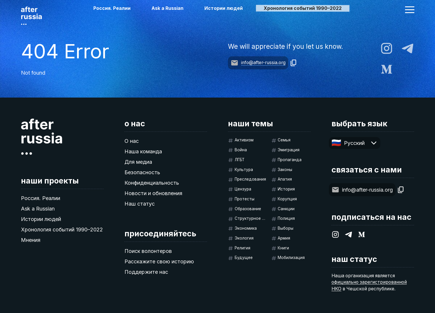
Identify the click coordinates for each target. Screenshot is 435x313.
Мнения (30, 240)
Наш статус (139, 204)
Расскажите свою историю (159, 261)
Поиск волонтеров (148, 251)
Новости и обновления (153, 193)
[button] (410, 10)
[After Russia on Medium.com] (386, 69)
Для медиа (138, 162)
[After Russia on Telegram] (407, 48)
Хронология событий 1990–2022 (62, 229)
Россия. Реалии (112, 8)
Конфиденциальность (151, 183)
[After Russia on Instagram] (386, 48)
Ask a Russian (167, 8)
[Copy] (293, 63)
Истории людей (223, 8)
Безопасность (142, 172)
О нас (131, 141)
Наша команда (143, 151)
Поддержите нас (146, 272)
